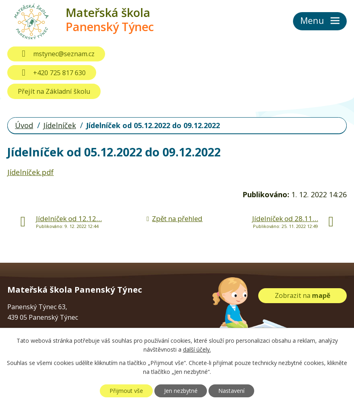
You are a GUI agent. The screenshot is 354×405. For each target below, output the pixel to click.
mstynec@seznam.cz (56, 53)
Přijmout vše (126, 390)
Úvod (24, 125)
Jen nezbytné (181, 390)
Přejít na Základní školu (54, 91)
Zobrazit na (303, 295)
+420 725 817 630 (51, 72)
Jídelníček (59, 125)
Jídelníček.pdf (30, 172)
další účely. (197, 350)
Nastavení (231, 390)
